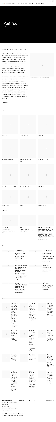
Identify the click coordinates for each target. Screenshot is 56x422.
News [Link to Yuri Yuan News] (21, 49)
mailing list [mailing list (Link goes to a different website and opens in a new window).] (23, 399)
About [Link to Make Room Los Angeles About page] (33, 3)
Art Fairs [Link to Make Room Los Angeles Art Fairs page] (18, 3)
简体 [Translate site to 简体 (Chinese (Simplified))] (53, 1)
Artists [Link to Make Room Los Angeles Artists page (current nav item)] (3, 3)
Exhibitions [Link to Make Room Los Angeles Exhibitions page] (8, 3)
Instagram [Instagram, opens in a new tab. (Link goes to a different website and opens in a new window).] (49, 400)
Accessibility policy (13, 413)
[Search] (29, 400)
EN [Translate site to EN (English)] (50, 1)
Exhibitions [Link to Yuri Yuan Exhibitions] (16, 49)
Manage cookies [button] (21, 413)
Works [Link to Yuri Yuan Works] (11, 49)
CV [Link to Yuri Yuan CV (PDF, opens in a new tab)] (8, 49)
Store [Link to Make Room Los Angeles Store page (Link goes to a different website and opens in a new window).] (42, 3)
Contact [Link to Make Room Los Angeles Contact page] (38, 3)
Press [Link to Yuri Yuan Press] (25, 49)
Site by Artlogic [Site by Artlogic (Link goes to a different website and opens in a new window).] (20, 414)
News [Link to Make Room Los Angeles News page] (30, 3)
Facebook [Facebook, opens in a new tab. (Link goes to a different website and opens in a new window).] (47, 400)
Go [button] (34, 399)
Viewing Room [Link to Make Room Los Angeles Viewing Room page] (24, 3)
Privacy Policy (5, 413)
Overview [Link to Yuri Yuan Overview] (4, 49)
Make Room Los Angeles (9, 2)
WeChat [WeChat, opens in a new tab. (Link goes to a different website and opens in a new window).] (51, 400)
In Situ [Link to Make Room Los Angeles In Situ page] (13, 3)
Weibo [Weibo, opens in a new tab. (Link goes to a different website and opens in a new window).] (53, 400)
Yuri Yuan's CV (8, 103)
